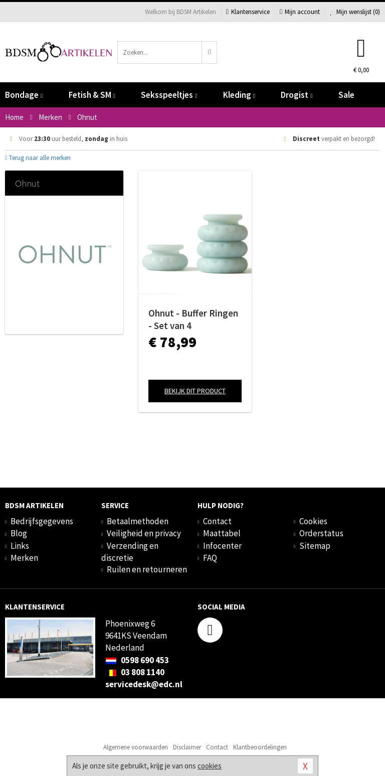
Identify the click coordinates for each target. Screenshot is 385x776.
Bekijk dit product (195, 390)
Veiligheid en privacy (144, 533)
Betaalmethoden (137, 521)
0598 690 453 (137, 660)
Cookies (313, 521)
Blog (19, 533)
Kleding (239, 94)
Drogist (296, 94)
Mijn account (300, 12)
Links (20, 545)
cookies (210, 765)
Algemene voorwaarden (135, 747)
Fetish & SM (92, 94)
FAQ (210, 557)
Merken (24, 557)
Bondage (24, 94)
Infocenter (222, 545)
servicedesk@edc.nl (143, 684)
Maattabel (222, 533)
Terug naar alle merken (38, 157)
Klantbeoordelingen (260, 747)
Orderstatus (321, 533)
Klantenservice (248, 12)
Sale (346, 94)
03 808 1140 (134, 672)
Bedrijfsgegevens (42, 521)
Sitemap (314, 545)
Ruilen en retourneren (147, 569)
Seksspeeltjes (169, 94)
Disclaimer (187, 747)
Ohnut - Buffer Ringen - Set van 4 (193, 319)
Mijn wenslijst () (355, 12)
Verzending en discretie (129, 551)
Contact (217, 521)
